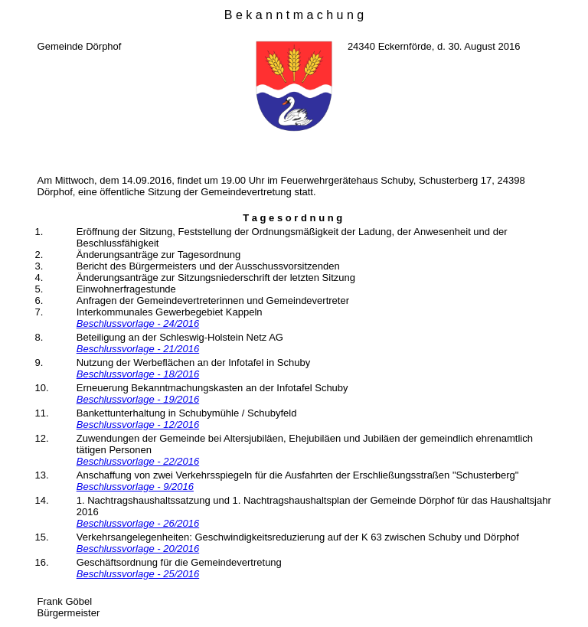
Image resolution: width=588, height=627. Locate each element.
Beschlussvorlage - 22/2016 (138, 461)
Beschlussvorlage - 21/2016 (138, 348)
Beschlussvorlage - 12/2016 (138, 424)
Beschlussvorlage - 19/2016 (138, 399)
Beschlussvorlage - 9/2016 (135, 486)
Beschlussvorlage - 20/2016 (138, 548)
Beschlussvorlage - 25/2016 (138, 574)
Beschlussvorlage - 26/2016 (138, 523)
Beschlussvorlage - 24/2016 (138, 323)
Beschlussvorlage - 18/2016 (138, 374)
